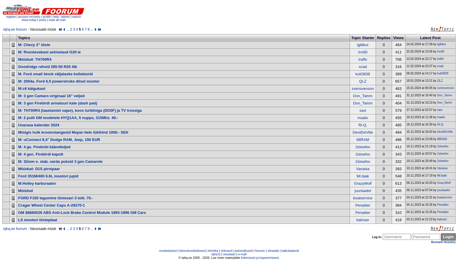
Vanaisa (362, 169)
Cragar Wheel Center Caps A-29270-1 (51, 205)
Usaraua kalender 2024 (38, 125)
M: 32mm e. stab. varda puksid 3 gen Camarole (60, 161)
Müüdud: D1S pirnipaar (39, 169)
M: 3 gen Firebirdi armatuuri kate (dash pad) (57, 103)
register (11, 16)
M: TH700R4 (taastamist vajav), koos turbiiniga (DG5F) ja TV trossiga (80, 110)
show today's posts (34, 20)
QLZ (362, 81)
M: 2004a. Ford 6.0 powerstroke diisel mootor (59, 81)
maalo (363, 118)
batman (362, 220)
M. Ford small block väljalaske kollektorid (55, 74)
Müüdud (25, 191)
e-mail (242, 254)
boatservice (362, 198)
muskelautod (168, 250)
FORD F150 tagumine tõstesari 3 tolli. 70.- (55, 198)
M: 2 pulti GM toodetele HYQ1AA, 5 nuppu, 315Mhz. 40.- (68, 118)
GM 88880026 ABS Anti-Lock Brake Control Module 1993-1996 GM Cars (82, 212)
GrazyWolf (363, 183)
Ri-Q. (362, 125)
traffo (362, 59)
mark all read (56, 20)
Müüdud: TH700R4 (34, 59)
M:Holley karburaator (37, 183)
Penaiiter (362, 205)
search (76, 16)
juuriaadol (363, 191)
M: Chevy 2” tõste (34, 45)
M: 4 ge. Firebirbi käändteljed (44, 147)
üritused (226, 250)
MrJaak (363, 176)
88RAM (362, 139)
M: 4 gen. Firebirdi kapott (40, 154)
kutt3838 (362, 74)
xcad (363, 66)
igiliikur (363, 45)
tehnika (213, 250)
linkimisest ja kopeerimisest (260, 257)
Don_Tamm (362, 96)
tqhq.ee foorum (15, 29)
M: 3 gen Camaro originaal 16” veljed (51, 96)
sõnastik (273, 250)
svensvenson (363, 88)
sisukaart (229, 254)
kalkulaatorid (290, 250)
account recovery (29, 16)
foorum (260, 250)
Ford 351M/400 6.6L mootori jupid (48, 176)
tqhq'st (216, 254)
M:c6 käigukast (31, 88)
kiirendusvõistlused (192, 250)
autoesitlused (243, 250)
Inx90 (362, 52)
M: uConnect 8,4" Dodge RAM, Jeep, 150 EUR (59, 139)
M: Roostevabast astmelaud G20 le (49, 52)
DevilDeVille (363, 132)
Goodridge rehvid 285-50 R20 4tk (47, 66)
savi (362, 110)
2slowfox (362, 147)
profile (47, 16)
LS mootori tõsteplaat (37, 220)
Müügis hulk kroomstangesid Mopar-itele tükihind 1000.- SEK (73, 132)
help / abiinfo (61, 16)
